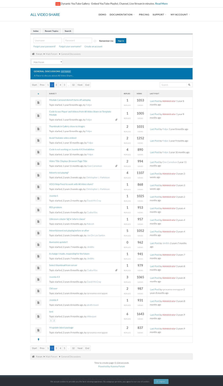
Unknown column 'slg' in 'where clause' (67, 219)
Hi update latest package (61, 327)
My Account (179, 14)
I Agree (162, 381)
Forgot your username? (70, 46)
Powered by (104, 366)
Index (36, 31)
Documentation (121, 14)
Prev (42, 84)
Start (34, 84)
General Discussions (47, 71)
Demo (102, 14)
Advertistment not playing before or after (69, 230)
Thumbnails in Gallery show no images (67, 126)
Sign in (121, 41)
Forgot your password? (44, 46)
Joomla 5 (53, 195)
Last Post (154, 101)
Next (80, 84)
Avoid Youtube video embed (62, 137)
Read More (161, 3)
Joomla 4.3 (54, 276)
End (87, 84)
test (51, 311)
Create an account (93, 46)
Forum (39, 54)
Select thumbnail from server (63, 265)
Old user (53, 288)
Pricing (144, 14)
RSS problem (55, 207)
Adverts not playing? (59, 172)
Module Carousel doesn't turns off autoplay (70, 99)
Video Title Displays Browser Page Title (68, 161)
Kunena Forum (118, 366)
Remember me (103, 40)
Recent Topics (51, 31)
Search (68, 31)
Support (158, 14)
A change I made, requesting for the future (69, 253)
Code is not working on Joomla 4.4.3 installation (71, 149)
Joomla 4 (53, 299)
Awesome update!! (58, 242)
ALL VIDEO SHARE (45, 14)
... (68, 84)
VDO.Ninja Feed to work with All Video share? (71, 184)
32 (73, 84)
